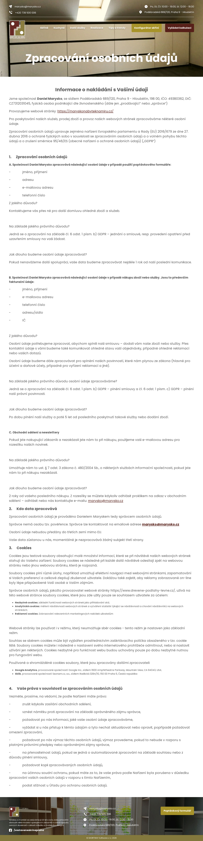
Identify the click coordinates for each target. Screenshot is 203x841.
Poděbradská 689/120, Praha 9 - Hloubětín (166, 12)
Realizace (97, 28)
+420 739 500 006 (22, 12)
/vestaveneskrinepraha (26, 830)
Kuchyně (59, 28)
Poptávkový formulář (177, 810)
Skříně (44, 28)
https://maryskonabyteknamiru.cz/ (85, 111)
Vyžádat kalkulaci (179, 28)
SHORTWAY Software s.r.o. (100, 838)
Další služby (77, 28)
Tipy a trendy (117, 28)
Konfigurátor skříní (146, 28)
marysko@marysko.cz (25, 6)
